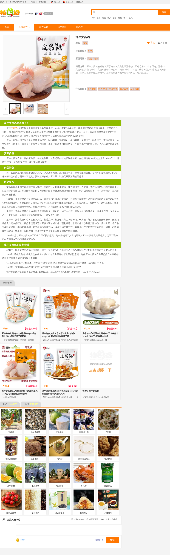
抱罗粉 (108, 432)
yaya (85, 43)
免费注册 (42, 2)
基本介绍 (92, 89)
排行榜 (79, 27)
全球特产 (24, 27)
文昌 (90, 58)
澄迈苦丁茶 (59, 513)
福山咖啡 (59, 486)
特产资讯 (62, 27)
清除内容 (99, 540)
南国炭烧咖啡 (11, 459)
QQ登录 (57, 2)
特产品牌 (43, 27)
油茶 (114, 18)
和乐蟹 (84, 486)
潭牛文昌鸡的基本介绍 (16, 123)
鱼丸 (131, 18)
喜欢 (152, 42)
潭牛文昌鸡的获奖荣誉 (16, 245)
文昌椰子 (59, 432)
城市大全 (80, 2)
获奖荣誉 (134, 89)
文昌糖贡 (108, 459)
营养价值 (102, 89)
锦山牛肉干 (35, 459)
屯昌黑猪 (35, 486)
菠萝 (98, 18)
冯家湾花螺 (35, 432)
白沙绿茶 (108, 486)
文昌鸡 (14, 128)
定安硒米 (35, 513)
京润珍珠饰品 (84, 459)
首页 (7, 27)
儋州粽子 (84, 513)
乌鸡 (93, 18)
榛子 (125, 18)
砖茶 (109, 18)
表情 (20, 540)
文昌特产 (12, 404)
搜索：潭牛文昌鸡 (90, 391)
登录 (33, 2)
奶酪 (120, 18)
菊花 (104, 18)
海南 (96, 58)
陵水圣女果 (11, 513)
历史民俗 (124, 89)
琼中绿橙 (11, 486)
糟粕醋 (59, 459)
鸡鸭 (90, 51)
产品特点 (113, 89)
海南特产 (33, 404)
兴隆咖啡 (108, 513)
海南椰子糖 (84, 432)
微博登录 (69, 2)
